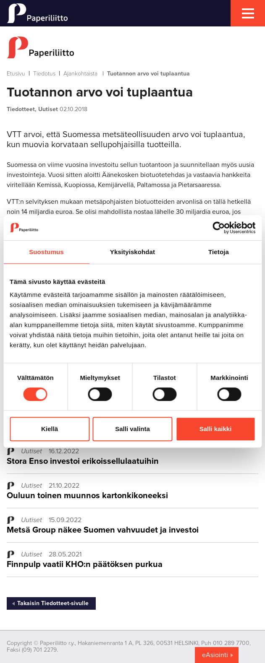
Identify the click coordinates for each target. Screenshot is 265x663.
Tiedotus (44, 73)
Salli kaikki (215, 428)
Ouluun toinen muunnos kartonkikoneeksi (87, 496)
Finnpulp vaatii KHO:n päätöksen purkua (85, 564)
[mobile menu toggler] (248, 13)
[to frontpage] (132, 47)
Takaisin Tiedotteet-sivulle (53, 603)
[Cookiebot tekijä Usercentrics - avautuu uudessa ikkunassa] (218, 227)
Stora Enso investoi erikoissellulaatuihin (83, 461)
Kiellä (49, 428)
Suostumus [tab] (46, 251)
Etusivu (16, 73)
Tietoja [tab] (218, 251)
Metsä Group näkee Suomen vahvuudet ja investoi (103, 530)
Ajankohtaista (80, 73)
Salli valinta (132, 428)
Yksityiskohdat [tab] (132, 251)
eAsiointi (215, 655)
